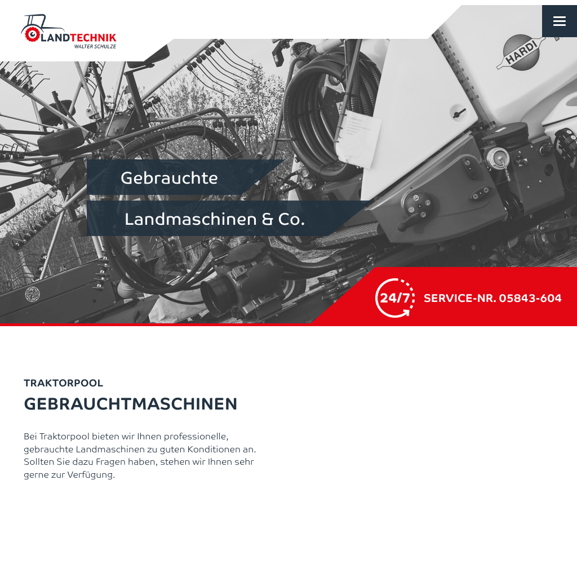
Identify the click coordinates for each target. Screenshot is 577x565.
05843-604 (530, 297)
